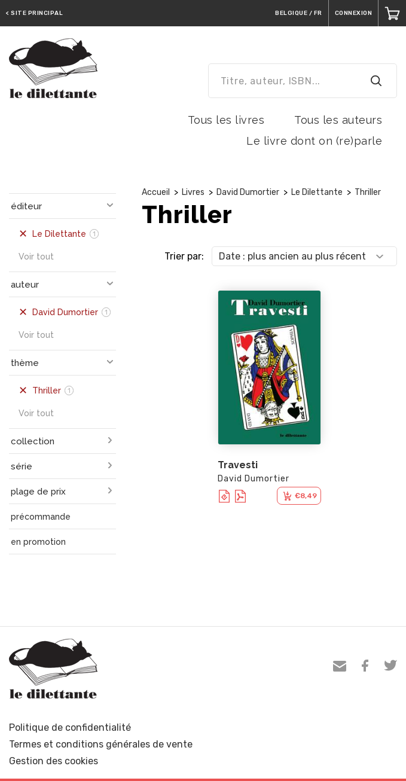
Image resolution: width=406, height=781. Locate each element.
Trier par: (184, 256)
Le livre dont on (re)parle (314, 141)
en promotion (38, 542)
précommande (41, 516)
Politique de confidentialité (70, 727)
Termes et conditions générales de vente (101, 744)
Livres (193, 192)
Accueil (156, 192)
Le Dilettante (317, 192)
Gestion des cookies (53, 761)
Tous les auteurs (338, 120)
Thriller (368, 192)
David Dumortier (247, 192)
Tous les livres (226, 120)
